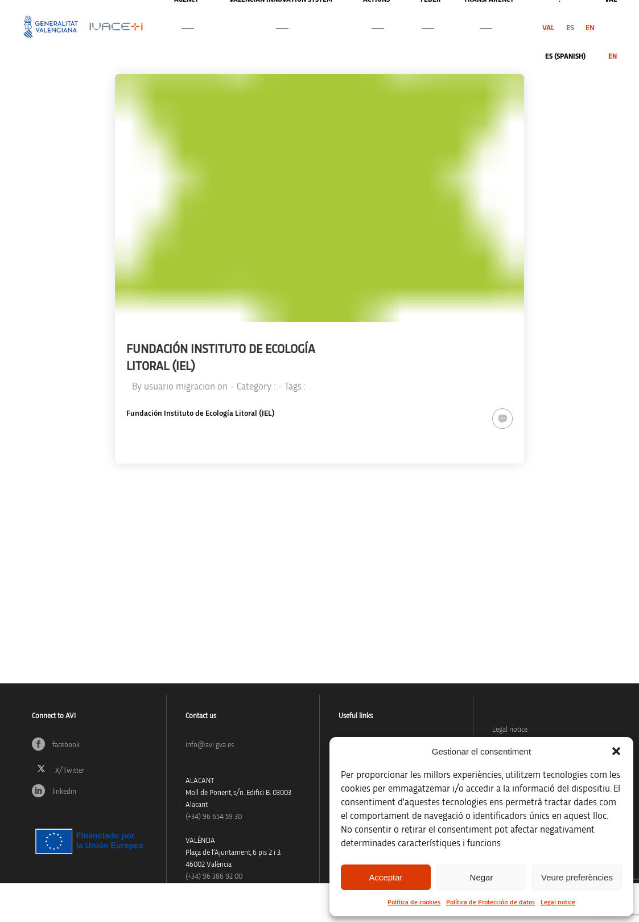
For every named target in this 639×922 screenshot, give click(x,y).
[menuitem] (548, 28)
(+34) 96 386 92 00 (213, 876)
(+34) (213, 817)
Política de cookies (413, 902)
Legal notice (558, 902)
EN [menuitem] (590, 28)
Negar (481, 877)
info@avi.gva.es (209, 745)
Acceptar (385, 877)
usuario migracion (179, 386)
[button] (616, 751)
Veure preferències (577, 877)
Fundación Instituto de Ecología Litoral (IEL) (200, 413)
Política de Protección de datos (490, 902)
